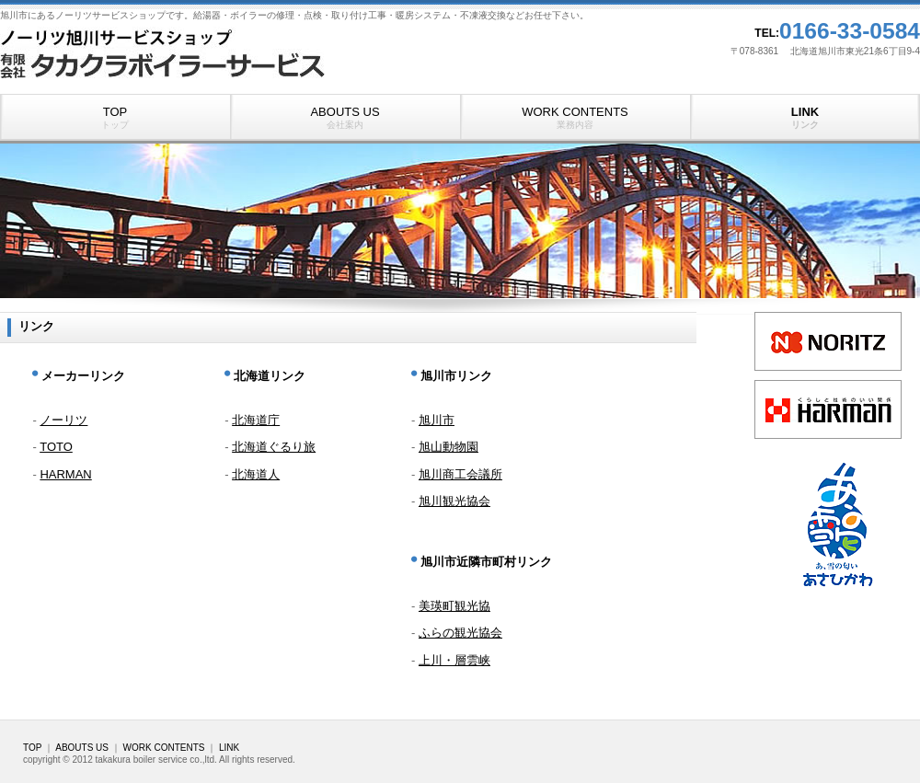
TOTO (56, 447)
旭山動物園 (448, 447)
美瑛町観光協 (454, 606)
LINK (805, 117)
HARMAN (65, 474)
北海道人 (256, 474)
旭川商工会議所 (460, 474)
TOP (115, 117)
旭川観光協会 (454, 501)
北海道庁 (256, 420)
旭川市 (436, 420)
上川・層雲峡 (454, 660)
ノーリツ (63, 420)
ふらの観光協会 (460, 632)
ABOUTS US (344, 117)
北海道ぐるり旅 (274, 447)
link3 (828, 409)
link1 (828, 341)
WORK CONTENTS (575, 117)
